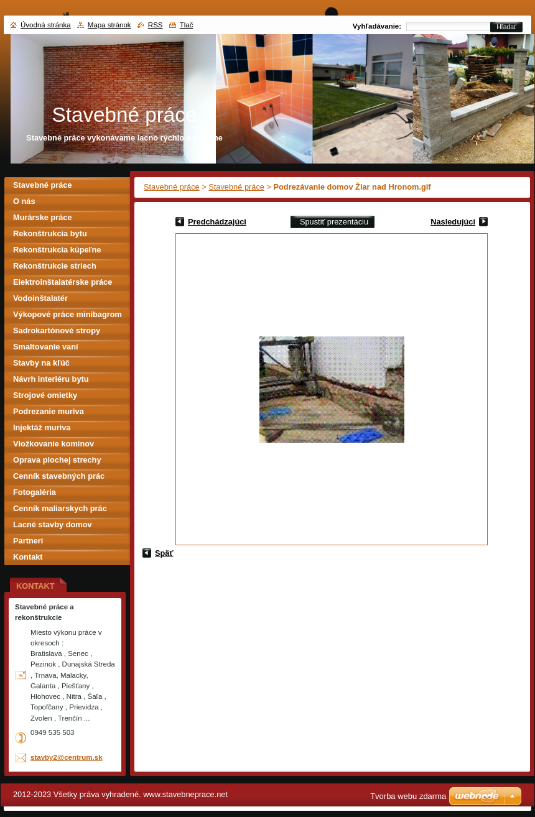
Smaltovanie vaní (45, 346)
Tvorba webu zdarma (408, 796)
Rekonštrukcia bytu (50, 233)
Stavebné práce (172, 187)
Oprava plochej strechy (57, 459)
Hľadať (506, 27)
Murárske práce (42, 217)
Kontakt (28, 556)
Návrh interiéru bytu (51, 379)
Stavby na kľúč (41, 362)
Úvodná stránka (46, 25)
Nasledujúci (452, 221)
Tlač (186, 25)
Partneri (28, 540)
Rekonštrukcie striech (54, 265)
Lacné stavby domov (52, 524)
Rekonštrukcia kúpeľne (57, 249)
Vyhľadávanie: (377, 26)
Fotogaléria (34, 492)
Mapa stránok (109, 25)
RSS (155, 25)
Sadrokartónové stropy (56, 330)
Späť (164, 553)
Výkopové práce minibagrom (67, 314)
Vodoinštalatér (40, 298)
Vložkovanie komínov (53, 443)
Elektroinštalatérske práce (62, 282)
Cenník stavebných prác (59, 476)
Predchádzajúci (217, 221)
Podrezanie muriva (48, 411)
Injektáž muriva (41, 427)
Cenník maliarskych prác (60, 508)
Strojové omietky (45, 395)
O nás (24, 201)
